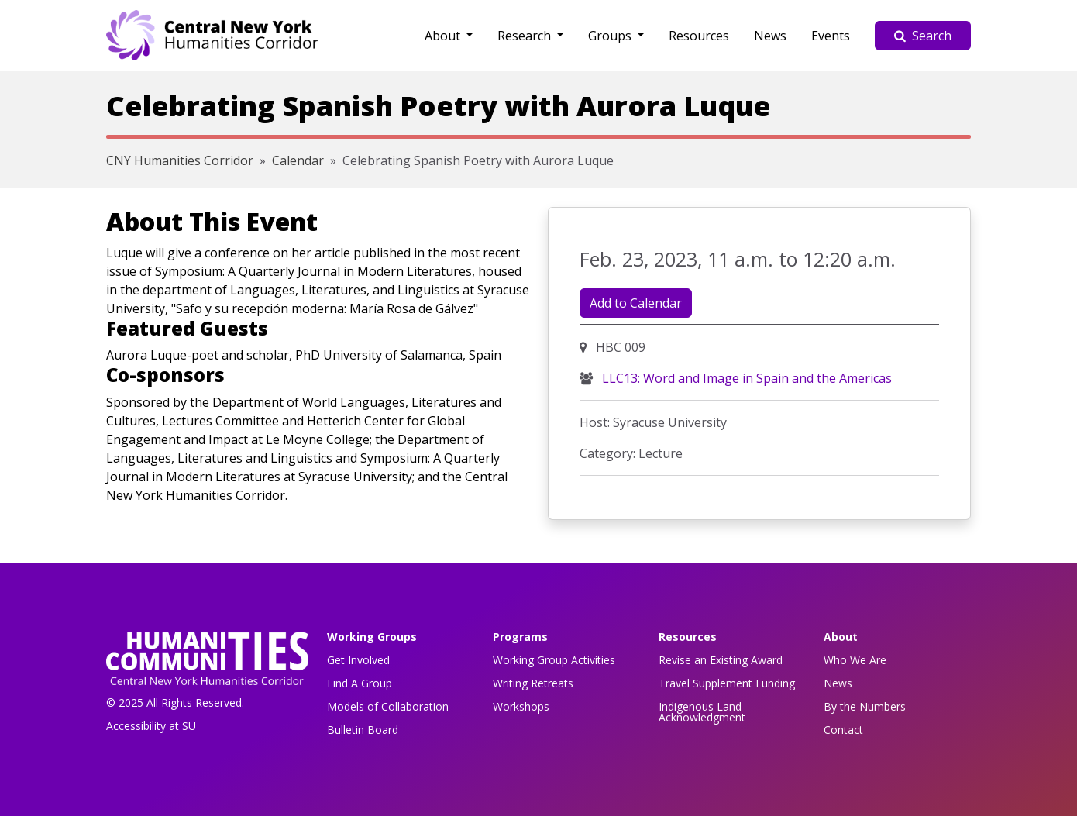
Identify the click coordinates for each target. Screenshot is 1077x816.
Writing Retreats (533, 683)
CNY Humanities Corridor (179, 160)
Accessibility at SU (151, 725)
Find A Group (359, 683)
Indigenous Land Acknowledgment (702, 712)
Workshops (521, 706)
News (770, 35)
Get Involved (358, 659)
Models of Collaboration (388, 706)
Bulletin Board (362, 729)
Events (830, 35)
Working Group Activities (554, 659)
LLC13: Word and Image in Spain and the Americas (745, 378)
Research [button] (525, 35)
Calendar (298, 160)
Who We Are (855, 659)
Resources (699, 35)
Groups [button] (611, 35)
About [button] (444, 35)
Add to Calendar (636, 303)
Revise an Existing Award (721, 659)
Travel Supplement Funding (727, 683)
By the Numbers (865, 706)
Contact (843, 729)
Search (922, 35)
